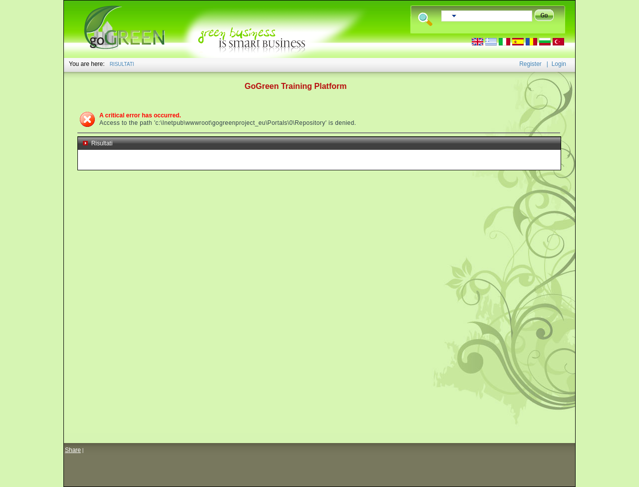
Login (559, 63)
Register (530, 63)
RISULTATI (122, 64)
